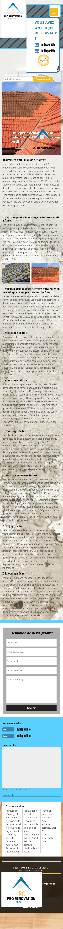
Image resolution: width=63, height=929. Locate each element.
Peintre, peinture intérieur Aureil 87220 (31, 846)
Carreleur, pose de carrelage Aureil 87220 (12, 839)
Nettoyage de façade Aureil (13, 829)
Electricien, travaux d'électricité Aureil (47, 836)
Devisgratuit (44, 60)
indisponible (48, 44)
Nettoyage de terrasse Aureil (13, 822)
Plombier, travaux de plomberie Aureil (47, 815)
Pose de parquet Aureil (49, 826)
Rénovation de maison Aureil (31, 836)
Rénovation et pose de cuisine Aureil (31, 814)
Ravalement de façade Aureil (13, 850)
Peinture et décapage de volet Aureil (12, 814)
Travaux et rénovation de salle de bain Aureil (31, 826)
